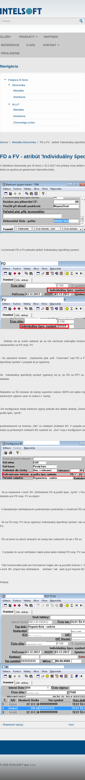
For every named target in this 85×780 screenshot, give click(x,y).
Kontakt (49, 45)
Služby (5, 36)
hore (71, 724)
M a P (15, 104)
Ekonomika (18, 85)
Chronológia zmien (24, 122)
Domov (4, 142)
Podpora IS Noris (18, 79)
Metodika (18, 90)
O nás (30, 45)
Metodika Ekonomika (24, 142)
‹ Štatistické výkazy (12, 724)
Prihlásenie (10, 53)
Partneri (51, 36)
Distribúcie (19, 97)
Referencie (10, 45)
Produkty (27, 36)
